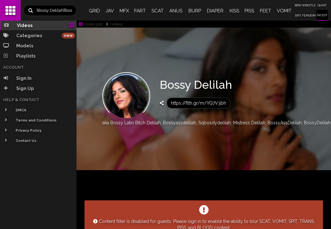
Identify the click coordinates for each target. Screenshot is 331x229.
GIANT (322, 5)
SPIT (298, 15)
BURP (194, 11)
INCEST (322, 15)
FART (140, 11)
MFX (124, 11)
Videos (113, 24)
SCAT (157, 11)
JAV (110, 11)
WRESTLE (309, 5)
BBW (298, 5)
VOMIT (284, 11)
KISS (234, 11)
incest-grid (90, 24)
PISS (249, 11)
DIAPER (215, 11)
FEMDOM (309, 15)
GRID (94, 11)
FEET (265, 11)
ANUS (175, 11)
